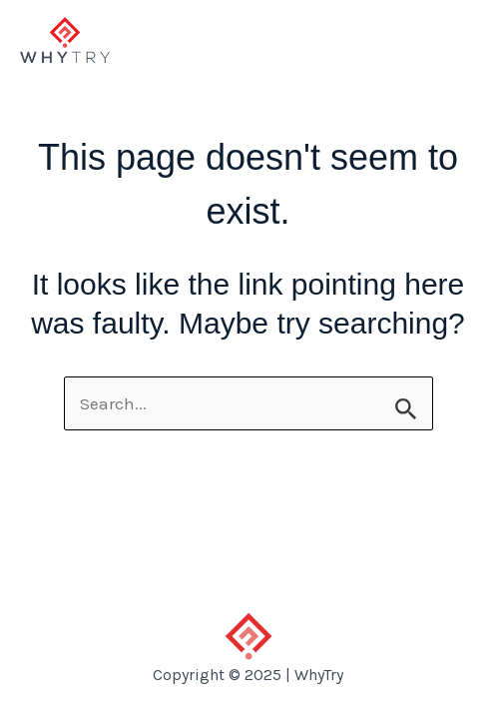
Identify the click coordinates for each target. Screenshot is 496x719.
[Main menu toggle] (454, 40)
